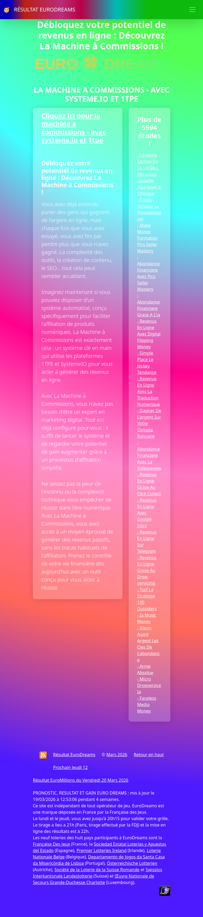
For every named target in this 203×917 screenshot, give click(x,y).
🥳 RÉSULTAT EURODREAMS (39, 9)
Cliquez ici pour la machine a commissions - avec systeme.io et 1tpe (74, 127)
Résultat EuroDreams (74, 755)
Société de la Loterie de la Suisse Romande (97, 870)
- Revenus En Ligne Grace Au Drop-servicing (147, 570)
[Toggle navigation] (192, 9)
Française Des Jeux (51, 844)
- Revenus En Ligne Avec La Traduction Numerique (148, 391)
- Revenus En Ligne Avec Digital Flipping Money (149, 334)
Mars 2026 (116, 755)
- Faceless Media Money (146, 704)
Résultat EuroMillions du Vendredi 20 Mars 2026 (81, 780)
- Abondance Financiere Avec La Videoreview (149, 455)
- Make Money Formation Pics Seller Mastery (147, 238)
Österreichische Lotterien (132, 863)
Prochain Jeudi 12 (70, 767)
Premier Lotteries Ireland (102, 850)
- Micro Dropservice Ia (149, 685)
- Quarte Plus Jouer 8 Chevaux (149, 187)
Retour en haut (149, 755)
